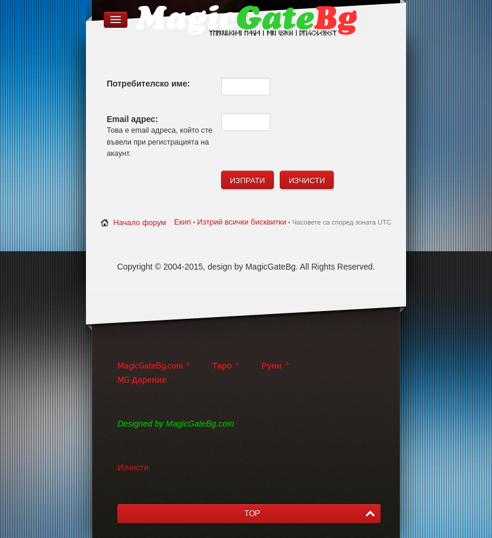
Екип (182, 221)
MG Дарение (142, 380)
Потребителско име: (148, 83)
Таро (222, 365)
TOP (252, 513)
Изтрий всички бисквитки (241, 221)
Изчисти (132, 467)
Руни (271, 365)
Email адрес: (132, 119)
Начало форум (139, 222)
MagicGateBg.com (150, 365)
